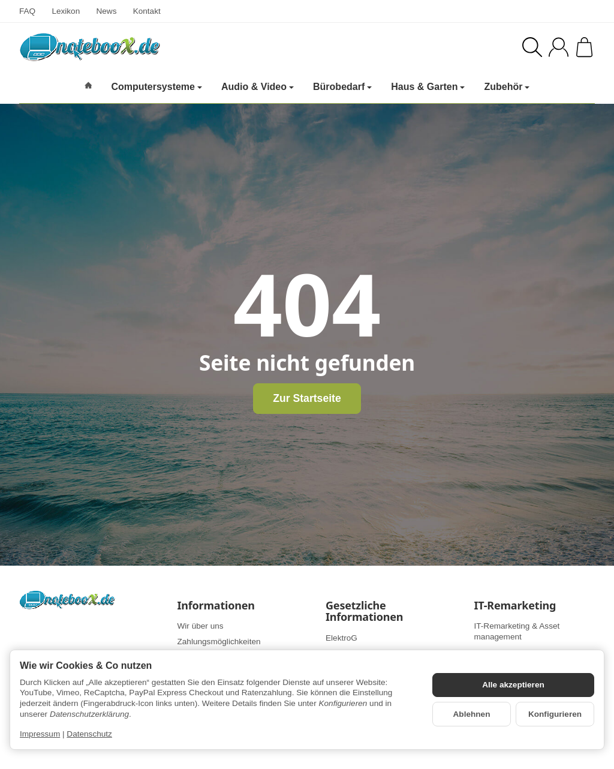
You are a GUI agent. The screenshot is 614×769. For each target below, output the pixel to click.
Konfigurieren (555, 714)
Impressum (40, 733)
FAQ (27, 11)
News (106, 11)
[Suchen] (532, 47)
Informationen (216, 606)
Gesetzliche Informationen (364, 612)
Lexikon (66, 11)
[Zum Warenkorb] (584, 47)
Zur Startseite (307, 398)
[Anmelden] (558, 47)
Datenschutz (89, 733)
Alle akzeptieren (513, 684)
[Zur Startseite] (148, 46)
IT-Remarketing (515, 606)
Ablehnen (471, 714)
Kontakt (147, 11)
